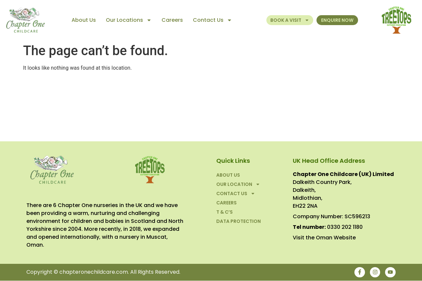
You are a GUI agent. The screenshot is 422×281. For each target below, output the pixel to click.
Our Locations (129, 20)
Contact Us (212, 20)
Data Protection (238, 221)
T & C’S (224, 212)
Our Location (238, 184)
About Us (84, 20)
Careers (172, 20)
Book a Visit (289, 20)
